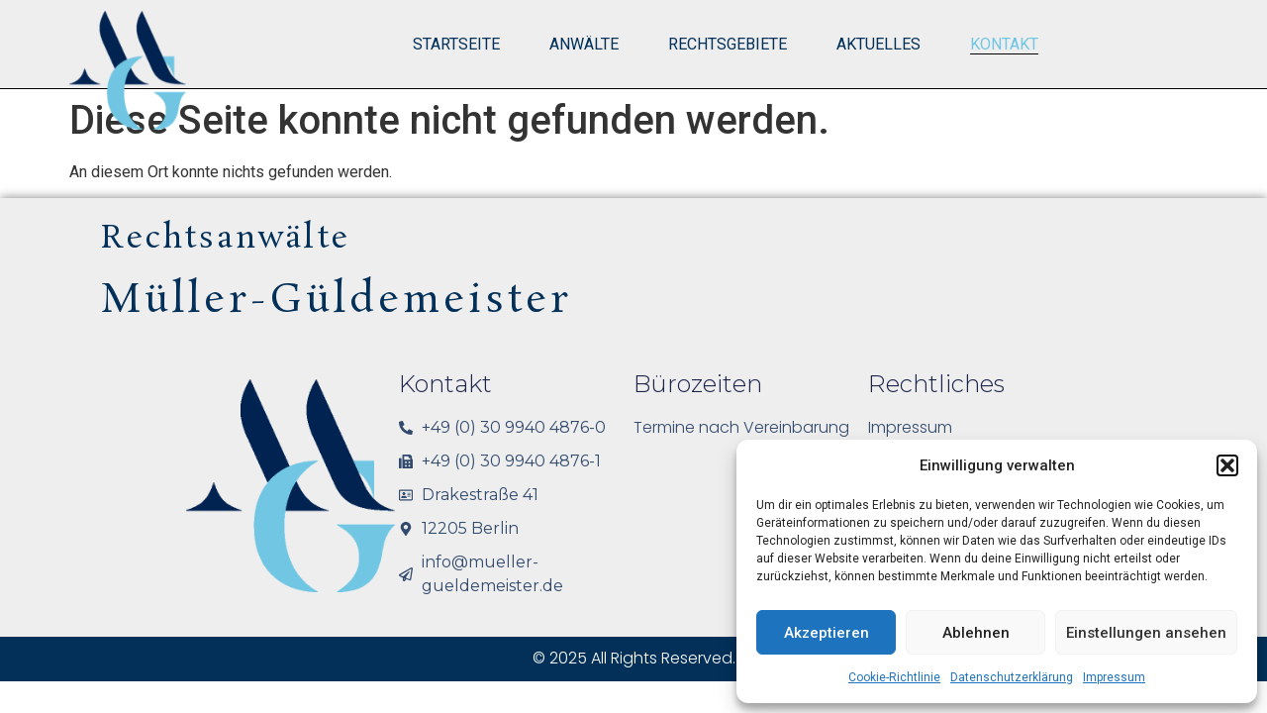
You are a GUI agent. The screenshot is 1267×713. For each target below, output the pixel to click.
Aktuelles (878, 44)
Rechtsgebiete (727, 44)
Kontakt (1004, 44)
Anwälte (584, 44)
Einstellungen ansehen (1146, 633)
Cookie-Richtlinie (894, 677)
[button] (1227, 465)
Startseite (456, 44)
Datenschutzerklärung (1011, 677)
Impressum (1114, 677)
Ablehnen (976, 633)
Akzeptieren (826, 633)
